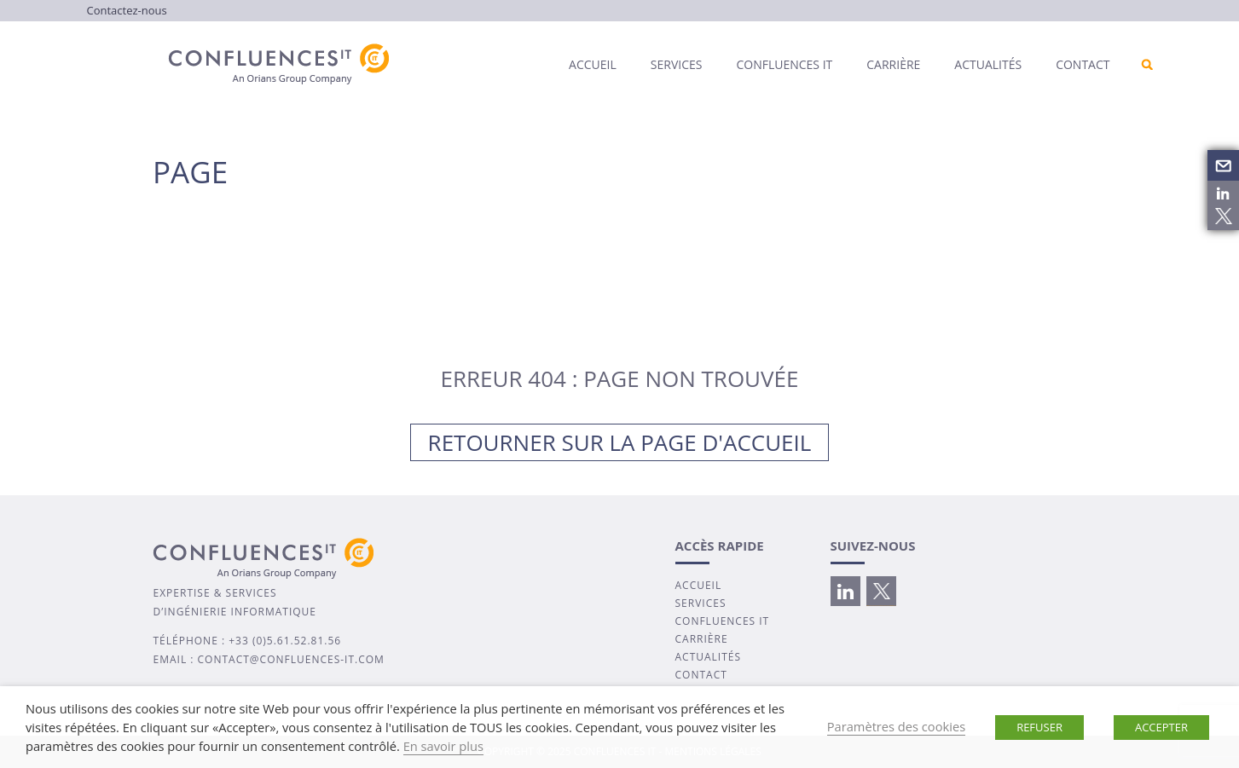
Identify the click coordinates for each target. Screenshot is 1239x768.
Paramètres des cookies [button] (896, 726)
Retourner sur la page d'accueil (620, 442)
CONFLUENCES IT (722, 621)
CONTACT (701, 674)
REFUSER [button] (1039, 727)
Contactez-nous (127, 10)
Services (677, 64)
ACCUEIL (698, 585)
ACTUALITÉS (708, 657)
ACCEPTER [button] (1161, 727)
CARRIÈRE (701, 639)
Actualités (988, 64)
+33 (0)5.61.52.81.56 (285, 640)
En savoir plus (443, 745)
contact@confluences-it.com (291, 659)
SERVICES (701, 603)
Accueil (593, 64)
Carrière (893, 64)
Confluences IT (784, 64)
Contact (1082, 64)
